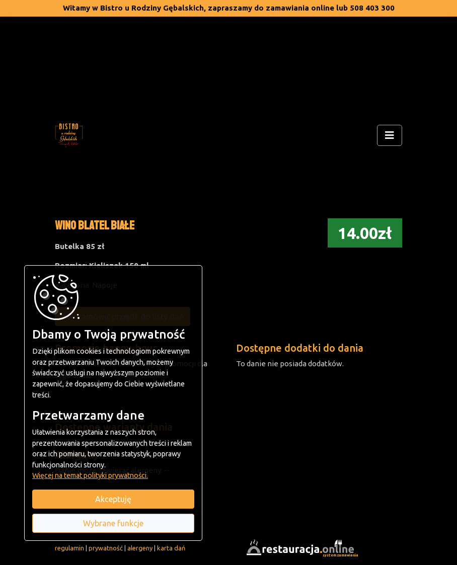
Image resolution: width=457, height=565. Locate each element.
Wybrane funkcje (113, 523)
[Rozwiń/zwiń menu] (389, 135)
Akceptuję (113, 499)
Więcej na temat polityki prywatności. (90, 475)
